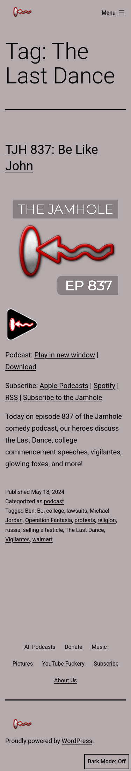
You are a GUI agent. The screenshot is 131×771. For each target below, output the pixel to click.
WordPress (77, 740)
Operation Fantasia (48, 520)
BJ (40, 510)
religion (106, 520)
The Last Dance (84, 530)
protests (84, 520)
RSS (11, 397)
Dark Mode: (107, 761)
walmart (42, 539)
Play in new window (64, 355)
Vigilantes (17, 539)
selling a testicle (43, 530)
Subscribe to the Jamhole (62, 397)
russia (12, 530)
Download (20, 367)
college (55, 510)
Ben (30, 510)
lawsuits (77, 510)
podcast (54, 501)
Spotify (104, 385)
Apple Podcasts (63, 385)
